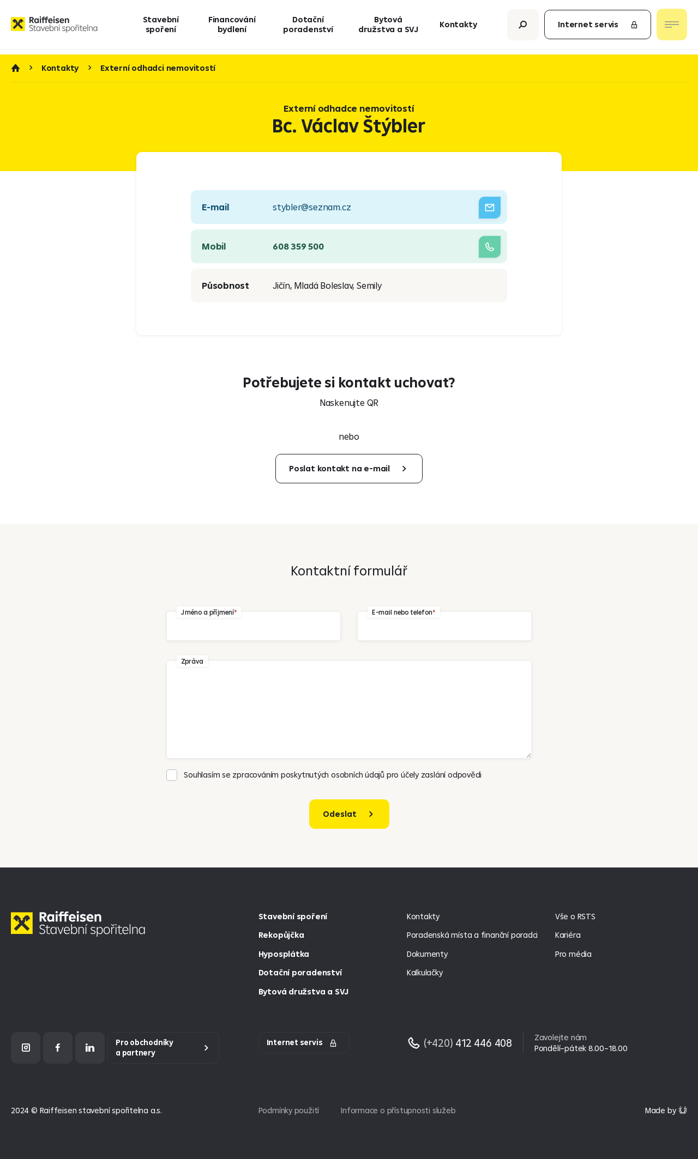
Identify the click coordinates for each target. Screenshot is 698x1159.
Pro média (573, 954)
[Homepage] (81, 932)
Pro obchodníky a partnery (144, 1047)
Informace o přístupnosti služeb (398, 1110)
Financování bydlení (232, 27)
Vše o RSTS (575, 916)
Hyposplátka (284, 954)
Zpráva (192, 661)
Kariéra (568, 935)
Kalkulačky (425, 972)
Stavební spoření (161, 27)
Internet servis (598, 27)
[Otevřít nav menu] (672, 27)
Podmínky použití (289, 1110)
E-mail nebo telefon (402, 612)
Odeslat (340, 814)
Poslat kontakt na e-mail (339, 468)
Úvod (15, 68)
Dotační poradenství (308, 27)
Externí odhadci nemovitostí (157, 68)
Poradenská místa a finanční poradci (472, 935)
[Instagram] (25, 1047)
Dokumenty (427, 954)
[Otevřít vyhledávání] (523, 27)
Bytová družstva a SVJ (388, 27)
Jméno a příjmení (207, 612)
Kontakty (458, 27)
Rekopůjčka (281, 935)
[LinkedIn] (90, 1047)
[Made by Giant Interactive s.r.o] (666, 1110)
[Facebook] (58, 1047)
